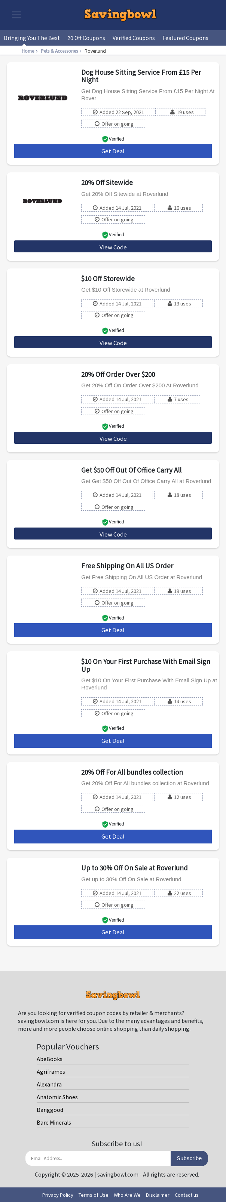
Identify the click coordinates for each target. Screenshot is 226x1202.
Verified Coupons (134, 37)
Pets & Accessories (62, 50)
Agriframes (51, 1071)
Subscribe (189, 1158)
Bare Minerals (54, 1122)
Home (30, 50)
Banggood (50, 1109)
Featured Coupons (185, 37)
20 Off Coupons (86, 37)
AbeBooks (49, 1059)
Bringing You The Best (32, 37)
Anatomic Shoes (57, 1097)
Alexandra (49, 1084)
